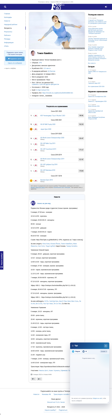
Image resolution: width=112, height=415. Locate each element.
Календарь (8, 17)
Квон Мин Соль (72, 301)
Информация (9, 42)
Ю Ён (46, 301)
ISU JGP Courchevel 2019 (48, 149)
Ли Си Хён (57, 303)
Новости (7, 21)
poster (94, 18)
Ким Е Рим (63, 301)
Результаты (8, 32)
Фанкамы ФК (46, 394)
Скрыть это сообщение (15, 63)
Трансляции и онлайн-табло (64, 394)
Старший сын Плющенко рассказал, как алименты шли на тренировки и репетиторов (97, 21)
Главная (7, 14)
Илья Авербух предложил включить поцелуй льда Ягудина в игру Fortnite (96, 48)
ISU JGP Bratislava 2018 (47, 170)
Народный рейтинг (10, 24)
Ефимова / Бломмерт (68, 370)
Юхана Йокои (55, 244)
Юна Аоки (46, 244)
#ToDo (6, 46)
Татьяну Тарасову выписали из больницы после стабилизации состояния (97, 40)
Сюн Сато (41, 246)
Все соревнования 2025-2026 (96, 86)
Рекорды (7, 39)
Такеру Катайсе (71, 246)
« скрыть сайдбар (10, 68)
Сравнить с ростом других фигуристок (45, 84)
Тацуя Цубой (50, 246)
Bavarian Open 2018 (46, 180)
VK (84, 351)
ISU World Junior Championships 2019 (52, 159)
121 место (47, 68)
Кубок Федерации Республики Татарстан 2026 (96, 118)
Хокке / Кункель (54, 370)
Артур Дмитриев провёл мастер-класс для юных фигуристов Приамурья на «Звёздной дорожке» (96, 31)
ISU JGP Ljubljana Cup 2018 (48, 164)
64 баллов (51, 71)
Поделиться (63, 410)
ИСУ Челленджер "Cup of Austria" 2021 (52, 115)
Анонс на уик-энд (44, 203)
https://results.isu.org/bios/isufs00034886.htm (57, 93)
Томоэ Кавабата (66, 244)
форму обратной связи (38, 187)
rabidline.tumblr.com (69, 48)
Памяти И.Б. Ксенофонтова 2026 (97, 96)
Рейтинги (7, 35)
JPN (40, 63)
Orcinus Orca (80, 48)
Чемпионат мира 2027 (94, 83)
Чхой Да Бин (53, 301)
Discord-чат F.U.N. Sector (56, 402)
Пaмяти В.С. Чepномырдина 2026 (97, 101)
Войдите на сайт (97, 398)
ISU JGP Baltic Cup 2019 (47, 143)
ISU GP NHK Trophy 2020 (47, 124)
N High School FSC (42, 90)
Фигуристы (8, 28)
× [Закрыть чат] (106, 345)
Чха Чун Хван (48, 303)
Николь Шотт (43, 370)
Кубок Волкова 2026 (94, 106)
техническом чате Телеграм (61, 187)
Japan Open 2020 (45, 129)
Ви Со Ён (39, 303)
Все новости (91, 63)
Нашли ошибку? (2, 260)
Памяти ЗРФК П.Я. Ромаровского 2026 (62, 2)
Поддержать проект (15, 58)
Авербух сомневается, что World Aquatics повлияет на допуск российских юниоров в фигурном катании (97, 58)
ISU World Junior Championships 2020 (52, 138)
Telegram (76, 351)
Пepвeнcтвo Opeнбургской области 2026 (95, 111)
